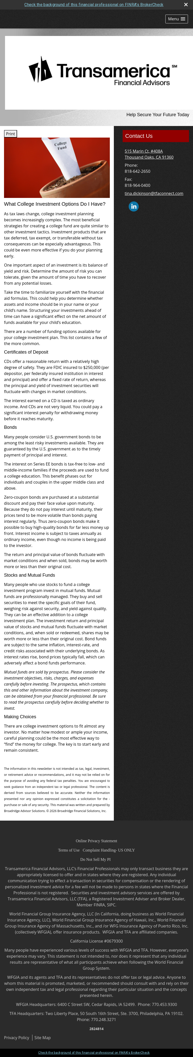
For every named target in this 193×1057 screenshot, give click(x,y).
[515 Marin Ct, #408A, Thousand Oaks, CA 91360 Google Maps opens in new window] (149, 154)
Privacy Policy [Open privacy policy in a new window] (16, 1037)
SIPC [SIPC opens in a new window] (111, 905)
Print (10, 134)
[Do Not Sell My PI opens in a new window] (95, 859)
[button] (176, 19)
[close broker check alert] (186, 5)
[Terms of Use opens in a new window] (69, 850)
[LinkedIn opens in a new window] (134, 206)
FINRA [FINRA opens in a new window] (99, 905)
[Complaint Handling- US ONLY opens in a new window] (109, 850)
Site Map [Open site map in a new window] (42, 1037)
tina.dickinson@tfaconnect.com (154, 193)
